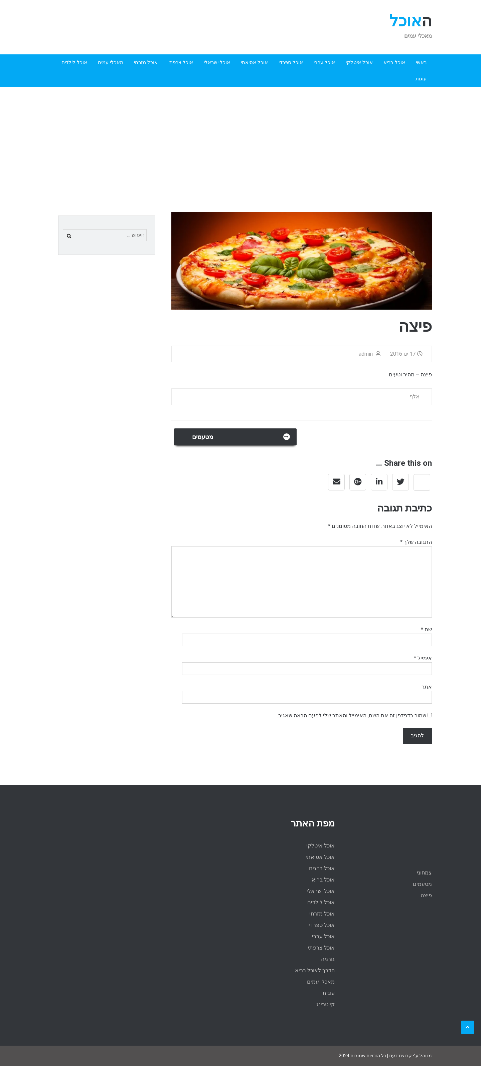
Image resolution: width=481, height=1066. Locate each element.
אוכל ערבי (324, 62)
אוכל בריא (394, 62)
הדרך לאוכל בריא (315, 970)
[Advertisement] (240, 137)
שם (426, 629)
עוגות (421, 79)
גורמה (328, 959)
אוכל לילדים (74, 62)
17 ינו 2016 (407, 354)
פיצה (426, 895)
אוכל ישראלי (217, 62)
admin (370, 354)
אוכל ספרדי (291, 62)
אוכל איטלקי (359, 62)
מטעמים (240, 436)
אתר (427, 687)
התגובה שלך (416, 542)
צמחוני (424, 872)
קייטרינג (325, 1004)
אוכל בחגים (322, 868)
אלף (415, 396)
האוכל (410, 20)
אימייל (423, 658)
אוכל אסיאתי (254, 62)
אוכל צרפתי (180, 62)
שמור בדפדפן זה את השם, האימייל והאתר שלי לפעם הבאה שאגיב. (351, 715)
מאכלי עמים (110, 62)
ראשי (421, 62)
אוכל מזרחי (146, 62)
